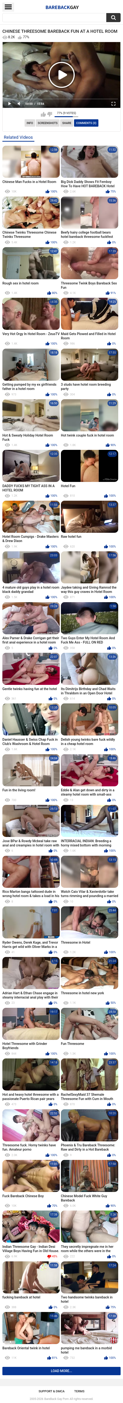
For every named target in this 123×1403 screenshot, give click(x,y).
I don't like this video (49, 114)
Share (66, 123)
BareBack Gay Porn (56, 1399)
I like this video (43, 114)
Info (30, 123)
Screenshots (48, 123)
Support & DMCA (51, 1391)
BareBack (62, 7)
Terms (79, 1391)
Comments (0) (86, 123)
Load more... (61, 1371)
